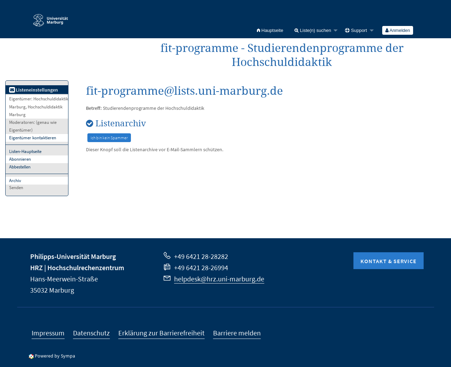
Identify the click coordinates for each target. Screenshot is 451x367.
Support (356, 30)
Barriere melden (237, 332)
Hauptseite (270, 30)
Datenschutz (91, 332)
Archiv (15, 181)
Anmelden (397, 30)
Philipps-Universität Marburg (73, 256)
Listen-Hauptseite (25, 151)
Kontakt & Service (388, 261)
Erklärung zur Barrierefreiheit (161, 332)
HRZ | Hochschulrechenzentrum (77, 267)
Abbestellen (20, 167)
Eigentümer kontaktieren (32, 138)
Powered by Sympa (55, 356)
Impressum (48, 332)
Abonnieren (20, 159)
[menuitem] (270, 30)
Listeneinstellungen (33, 90)
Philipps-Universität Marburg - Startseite (50, 17)
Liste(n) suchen (312, 30)
